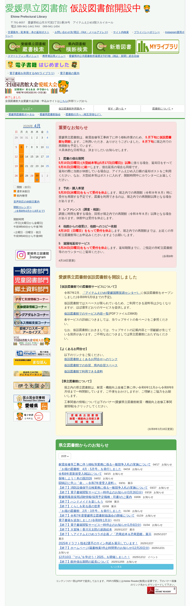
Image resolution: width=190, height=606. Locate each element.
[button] (27, 108)
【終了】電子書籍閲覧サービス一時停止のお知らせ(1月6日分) (100, 524)
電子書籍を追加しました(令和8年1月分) (85, 520)
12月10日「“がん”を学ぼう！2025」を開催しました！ (94, 557)
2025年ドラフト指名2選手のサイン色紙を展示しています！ (98, 543)
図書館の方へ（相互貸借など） (84, 114)
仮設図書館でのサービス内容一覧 (86, 313)
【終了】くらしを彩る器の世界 (79, 506)
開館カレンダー (23, 207)
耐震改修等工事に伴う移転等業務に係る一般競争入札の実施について (105, 464)
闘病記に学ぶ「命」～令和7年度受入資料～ (88, 483)
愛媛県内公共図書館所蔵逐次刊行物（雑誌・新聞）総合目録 (104, 55)
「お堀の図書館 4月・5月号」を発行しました (90, 469)
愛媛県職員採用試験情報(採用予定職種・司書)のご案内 (95, 497)
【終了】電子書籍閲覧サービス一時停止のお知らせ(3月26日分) (101, 492)
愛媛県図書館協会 (50, 114)
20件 (65, 456)
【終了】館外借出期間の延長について (84, 561)
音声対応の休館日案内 (27, 201)
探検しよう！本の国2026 (75, 478)
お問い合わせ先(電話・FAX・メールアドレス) (81, 32)
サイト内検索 (121, 32)
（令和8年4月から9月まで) (29, 210)
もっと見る (116, 566)
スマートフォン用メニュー (23, 55)
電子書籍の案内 (69, 73)
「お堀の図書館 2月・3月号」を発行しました (90, 510)
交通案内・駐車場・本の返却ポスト (28, 32)
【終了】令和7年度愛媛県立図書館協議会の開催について (97, 515)
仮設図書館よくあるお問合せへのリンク (91, 359)
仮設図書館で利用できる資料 (83, 371)
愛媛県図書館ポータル (22, 114)
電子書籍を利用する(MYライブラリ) (31, 73)
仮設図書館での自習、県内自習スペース (91, 365)
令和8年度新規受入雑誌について (80, 473)
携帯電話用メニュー (54, 55)
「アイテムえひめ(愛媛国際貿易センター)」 (111, 292)
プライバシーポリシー (147, 32)
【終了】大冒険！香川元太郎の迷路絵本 (85, 529)
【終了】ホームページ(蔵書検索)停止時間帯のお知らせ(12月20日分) (104, 547)
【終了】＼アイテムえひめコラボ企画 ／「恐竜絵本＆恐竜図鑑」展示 (105, 534)
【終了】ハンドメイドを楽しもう (81, 501)
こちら (64, 100)
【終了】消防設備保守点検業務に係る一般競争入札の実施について (103, 487)
